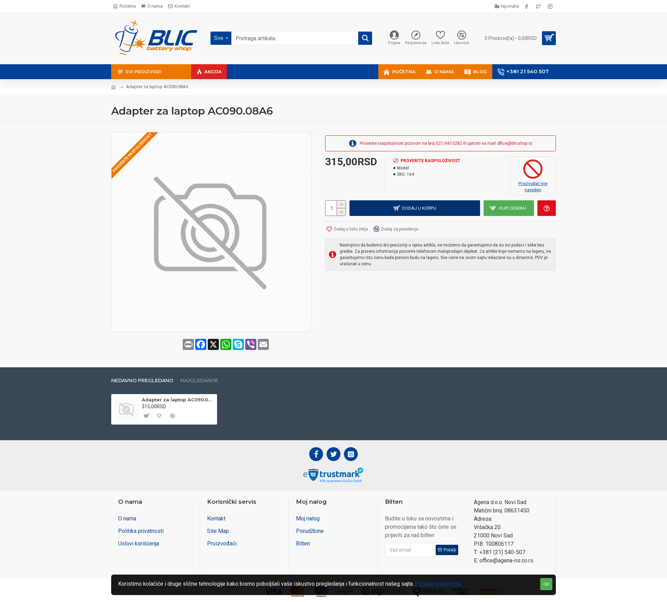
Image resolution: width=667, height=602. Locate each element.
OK (546, 584)
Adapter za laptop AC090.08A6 (178, 399)
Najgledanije (199, 381)
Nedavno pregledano (142, 381)
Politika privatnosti (438, 583)
